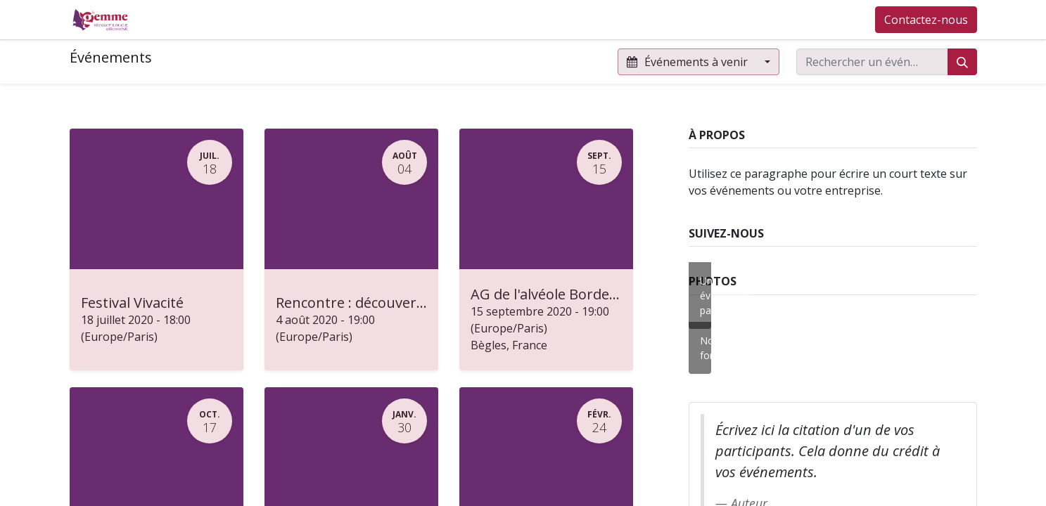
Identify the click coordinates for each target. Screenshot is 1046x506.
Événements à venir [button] (689, 62)
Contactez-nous (926, 19)
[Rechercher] (962, 61)
